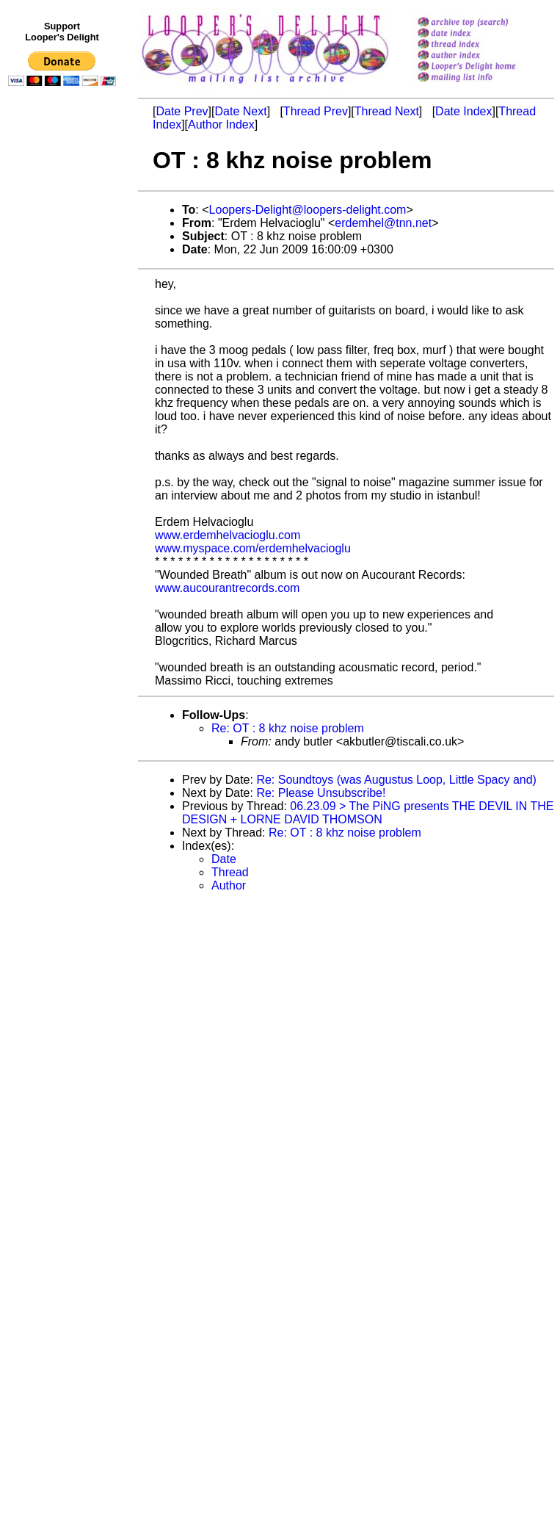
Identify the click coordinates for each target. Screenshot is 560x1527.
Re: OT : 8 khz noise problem (287, 728)
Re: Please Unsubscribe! (320, 793)
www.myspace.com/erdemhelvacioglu (253, 548)
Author (228, 885)
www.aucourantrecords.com (227, 588)
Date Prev (182, 111)
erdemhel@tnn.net (383, 223)
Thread (230, 872)
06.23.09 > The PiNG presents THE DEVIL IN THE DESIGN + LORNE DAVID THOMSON (367, 813)
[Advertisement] (64, 394)
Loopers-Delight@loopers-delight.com (308, 209)
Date (223, 859)
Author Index (221, 124)
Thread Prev (315, 111)
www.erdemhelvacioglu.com (227, 535)
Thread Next (386, 111)
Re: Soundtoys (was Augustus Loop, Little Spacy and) (396, 779)
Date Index (463, 111)
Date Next (240, 111)
